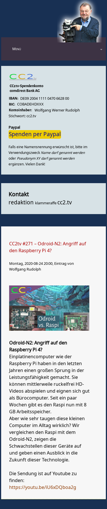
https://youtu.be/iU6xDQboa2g (42, 487)
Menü (16, 49)
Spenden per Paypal (35, 134)
